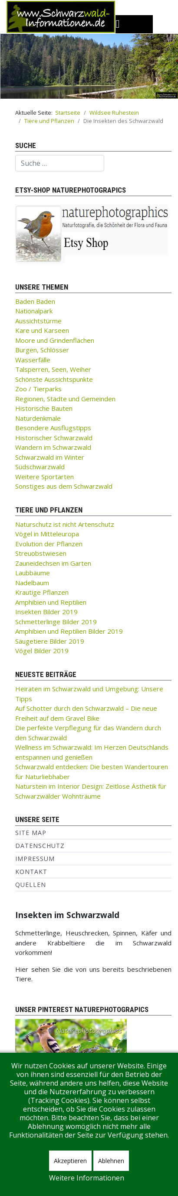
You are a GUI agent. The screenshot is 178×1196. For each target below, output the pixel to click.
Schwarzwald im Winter (49, 457)
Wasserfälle (32, 359)
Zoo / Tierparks (38, 388)
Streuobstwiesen (40, 553)
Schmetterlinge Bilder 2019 (56, 621)
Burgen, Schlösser (42, 349)
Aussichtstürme (38, 320)
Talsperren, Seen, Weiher (53, 369)
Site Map (30, 832)
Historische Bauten (44, 408)
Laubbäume (32, 572)
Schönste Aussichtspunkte (54, 379)
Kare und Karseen (42, 330)
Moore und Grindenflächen (54, 340)
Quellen (30, 884)
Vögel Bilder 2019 (42, 650)
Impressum (35, 858)
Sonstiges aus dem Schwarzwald (63, 486)
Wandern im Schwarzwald (53, 447)
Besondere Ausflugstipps (53, 427)
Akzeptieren (70, 1161)
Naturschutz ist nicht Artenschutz (64, 524)
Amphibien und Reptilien (50, 602)
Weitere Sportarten (44, 476)
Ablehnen (111, 1161)
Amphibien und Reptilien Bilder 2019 (69, 631)
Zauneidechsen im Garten (53, 563)
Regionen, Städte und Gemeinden (65, 398)
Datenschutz (40, 845)
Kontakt (31, 871)
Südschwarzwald (40, 466)
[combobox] (59, 163)
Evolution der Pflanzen (48, 543)
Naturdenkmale (38, 418)
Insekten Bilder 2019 (46, 611)
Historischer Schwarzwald (53, 437)
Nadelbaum (32, 582)
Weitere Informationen (86, 1178)
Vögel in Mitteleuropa (47, 533)
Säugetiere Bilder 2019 (49, 641)
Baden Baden (35, 301)
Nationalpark (34, 310)
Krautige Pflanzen (42, 592)
